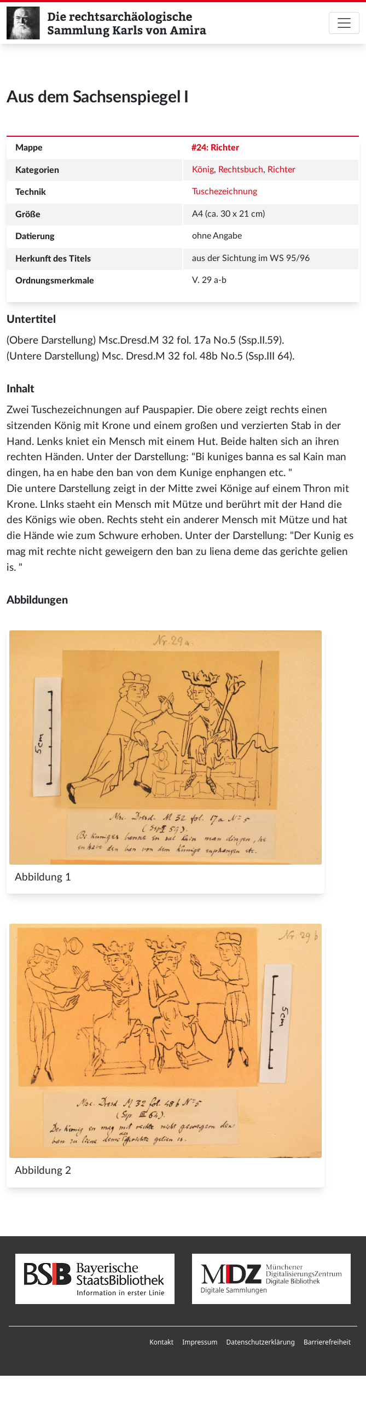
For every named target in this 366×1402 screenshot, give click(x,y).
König (203, 169)
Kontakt (161, 1342)
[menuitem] (161, 1342)
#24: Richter (215, 147)
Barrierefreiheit (327, 1342)
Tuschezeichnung (224, 191)
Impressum (199, 1342)
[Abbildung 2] (165, 1041)
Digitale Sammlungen (271, 1279)
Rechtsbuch (240, 169)
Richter (281, 169)
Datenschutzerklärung (260, 1342)
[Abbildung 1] (165, 747)
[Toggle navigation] (344, 23)
